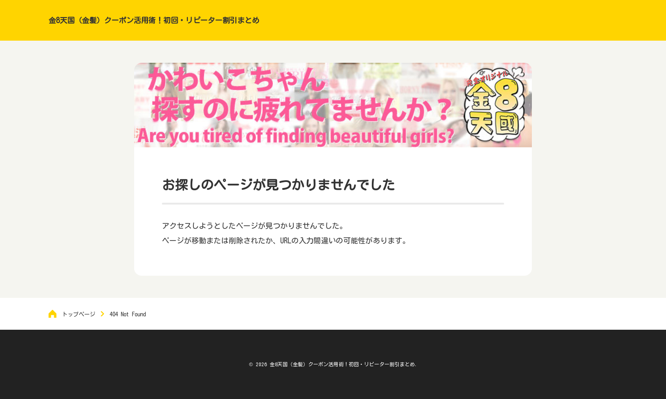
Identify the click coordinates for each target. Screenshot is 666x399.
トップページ (78, 314)
